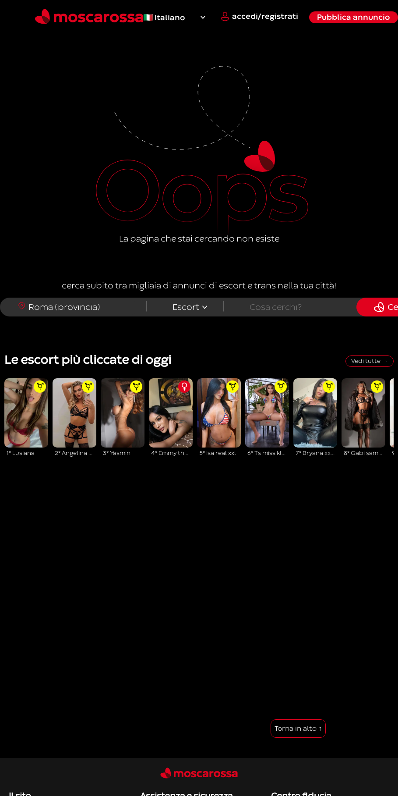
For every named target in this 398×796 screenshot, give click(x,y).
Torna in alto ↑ (298, 728)
